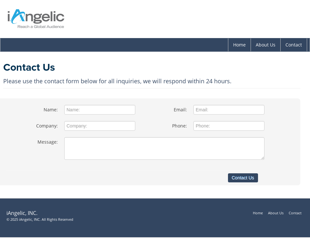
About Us (265, 45)
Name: (51, 110)
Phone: (179, 126)
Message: (47, 142)
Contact (293, 45)
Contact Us (243, 177)
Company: (47, 126)
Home (239, 45)
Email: (180, 110)
